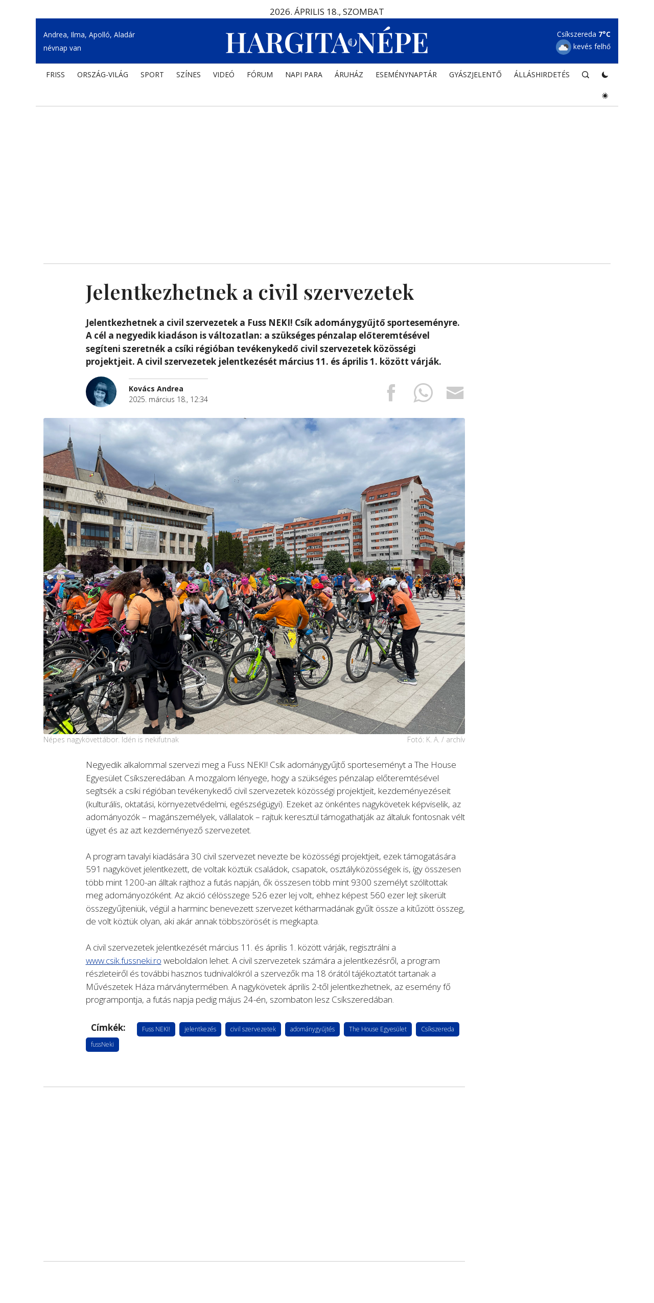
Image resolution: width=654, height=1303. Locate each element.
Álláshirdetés (542, 74)
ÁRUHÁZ (349, 74)
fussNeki (102, 1044)
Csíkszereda (437, 1029)
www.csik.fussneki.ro (123, 960)
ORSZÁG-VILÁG (102, 74)
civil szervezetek (253, 1029)
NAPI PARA (303, 74)
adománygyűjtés (312, 1029)
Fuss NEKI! (156, 1029)
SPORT (152, 74)
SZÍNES (188, 74)
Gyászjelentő (475, 74)
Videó (224, 74)
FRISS (55, 74)
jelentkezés (200, 1029)
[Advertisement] (327, 176)
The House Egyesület (378, 1029)
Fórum (260, 74)
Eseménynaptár (406, 74)
